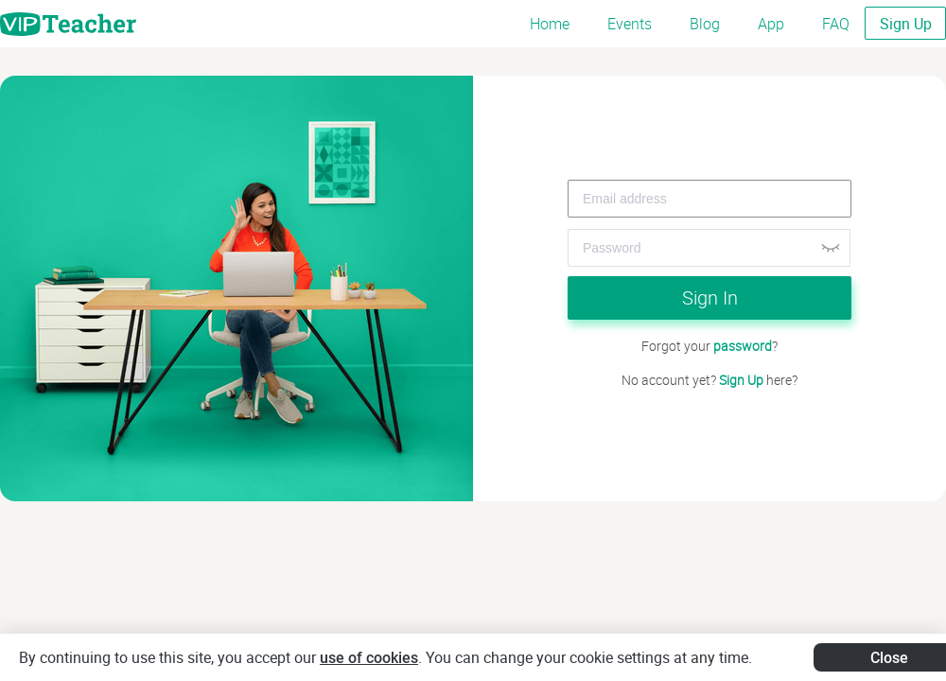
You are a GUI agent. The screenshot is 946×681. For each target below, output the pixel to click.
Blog (705, 23)
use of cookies (369, 658)
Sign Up (906, 23)
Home (549, 23)
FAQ (836, 23)
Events (629, 23)
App (771, 23)
